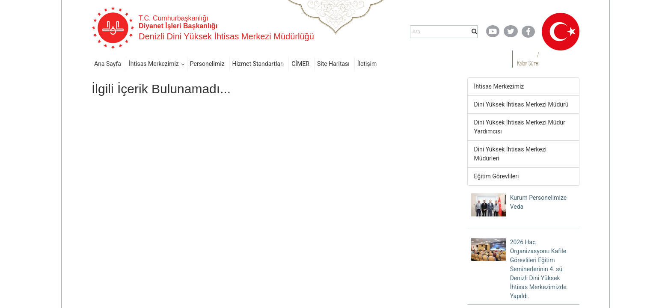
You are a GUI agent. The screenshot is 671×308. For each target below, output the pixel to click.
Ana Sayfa (107, 63)
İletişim (367, 63)
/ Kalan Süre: (528, 58)
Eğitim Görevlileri (496, 176)
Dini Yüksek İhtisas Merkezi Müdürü (521, 104)
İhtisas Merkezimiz (154, 63)
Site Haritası (333, 63)
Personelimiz (207, 63)
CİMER (300, 63)
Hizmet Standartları (258, 63)
